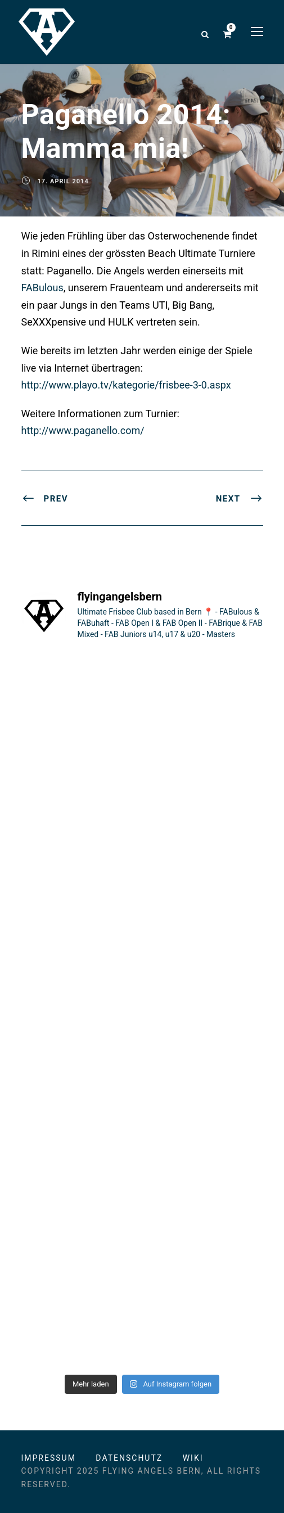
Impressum (48, 1457)
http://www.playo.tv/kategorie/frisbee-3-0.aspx (126, 385)
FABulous (42, 287)
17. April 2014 (63, 181)
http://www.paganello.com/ (83, 430)
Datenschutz (129, 1457)
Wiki (193, 1457)
